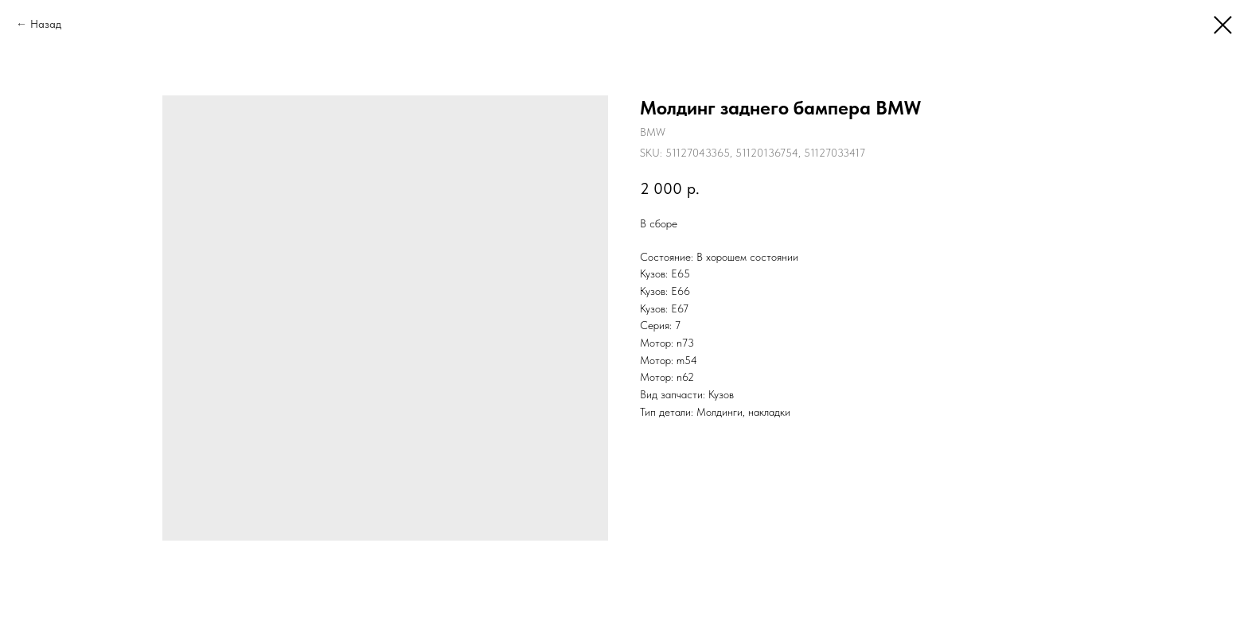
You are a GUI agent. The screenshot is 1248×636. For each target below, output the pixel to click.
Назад (45, 23)
